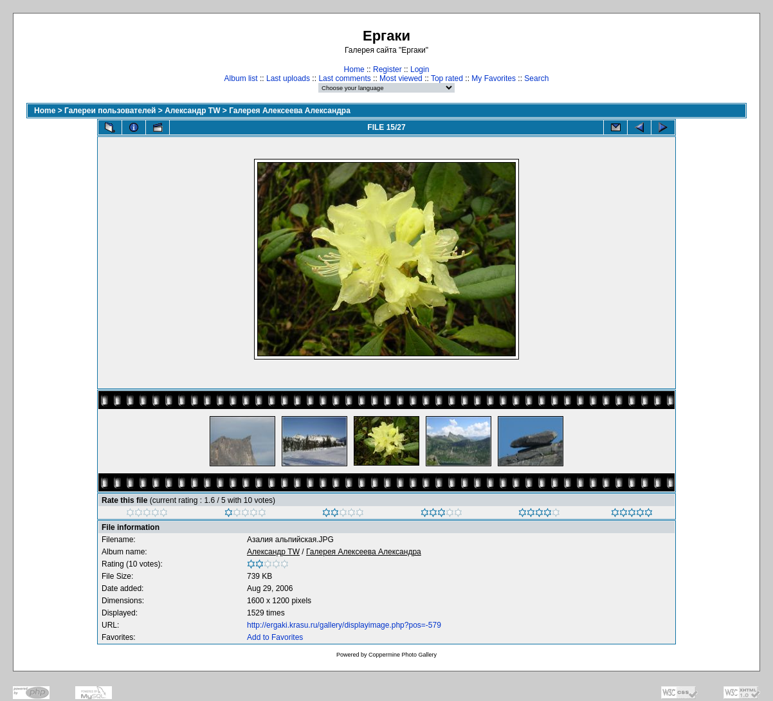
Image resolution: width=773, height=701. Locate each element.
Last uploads (288, 78)
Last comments (344, 78)
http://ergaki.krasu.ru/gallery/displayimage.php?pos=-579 (344, 625)
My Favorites (493, 78)
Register (387, 69)
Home (354, 69)
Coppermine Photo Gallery (402, 654)
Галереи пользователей (110, 110)
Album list (241, 78)
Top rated (447, 78)
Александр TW (192, 110)
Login (419, 69)
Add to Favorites (275, 637)
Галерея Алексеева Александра (289, 110)
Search (536, 78)
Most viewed (401, 78)
